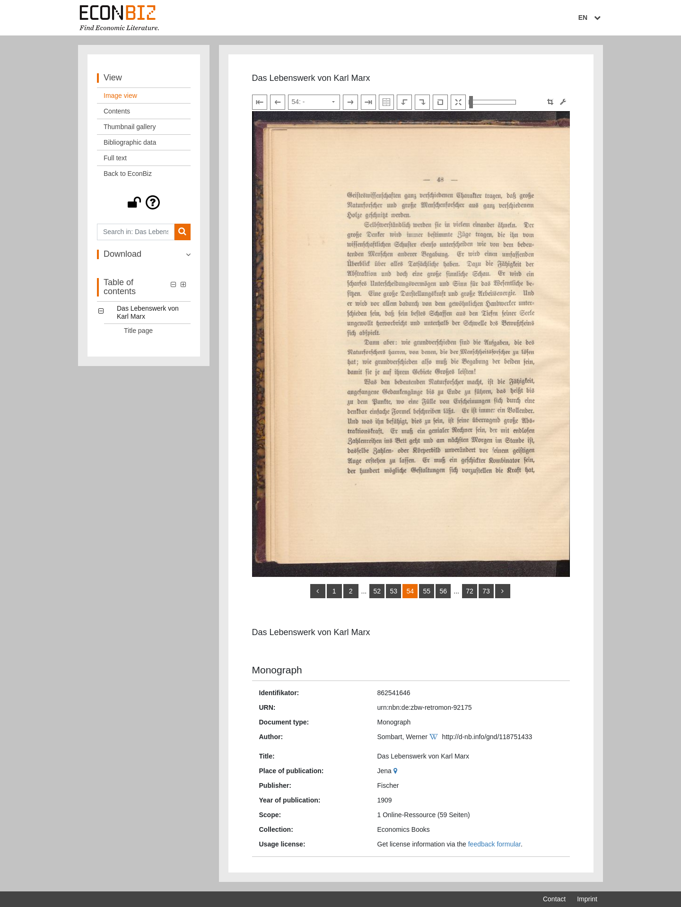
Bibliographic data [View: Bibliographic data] (130, 142)
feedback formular (494, 844)
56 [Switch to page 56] (443, 591)
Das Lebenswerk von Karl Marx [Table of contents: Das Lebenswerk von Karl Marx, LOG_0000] (148, 312)
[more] (502, 591)
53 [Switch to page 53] (393, 591)
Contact (554, 899)
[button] (144, 202)
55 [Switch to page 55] (426, 591)
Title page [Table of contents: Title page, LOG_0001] (138, 330)
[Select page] (314, 102)
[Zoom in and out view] (492, 102)
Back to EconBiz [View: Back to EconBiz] (128, 173)
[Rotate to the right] (422, 102)
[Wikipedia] (434, 737)
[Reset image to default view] (440, 102)
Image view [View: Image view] (120, 95)
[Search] (182, 232)
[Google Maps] (396, 771)
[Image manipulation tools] (563, 102)
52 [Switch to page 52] (377, 591)
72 (469, 591)
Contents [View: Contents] (117, 111)
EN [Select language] (590, 17)
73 (486, 591)
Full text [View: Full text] (115, 158)
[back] (317, 591)
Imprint (587, 899)
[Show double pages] (386, 102)
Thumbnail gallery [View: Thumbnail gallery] (130, 127)
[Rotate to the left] (404, 102)
